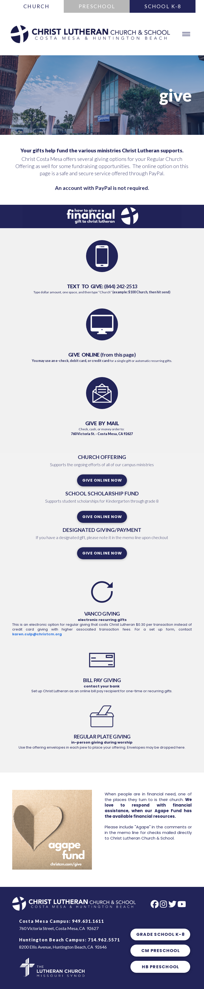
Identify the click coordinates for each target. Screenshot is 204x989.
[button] (186, 34)
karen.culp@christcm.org (37, 634)
